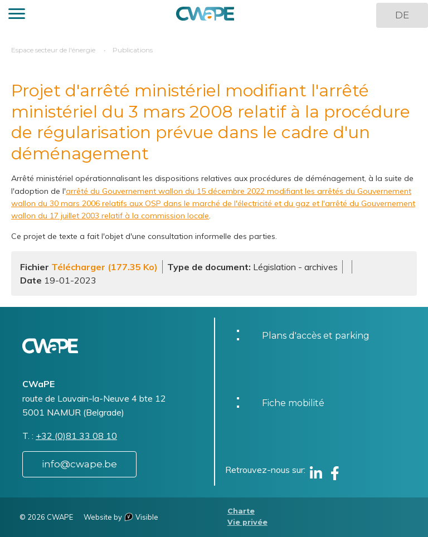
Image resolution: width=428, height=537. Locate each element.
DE (402, 15)
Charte (241, 511)
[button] (16, 15)
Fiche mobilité (293, 403)
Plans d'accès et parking (315, 335)
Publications (133, 50)
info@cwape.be (79, 464)
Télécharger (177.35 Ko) (104, 266)
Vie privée (247, 522)
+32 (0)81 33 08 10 (76, 435)
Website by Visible (121, 516)
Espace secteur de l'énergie (53, 50)
